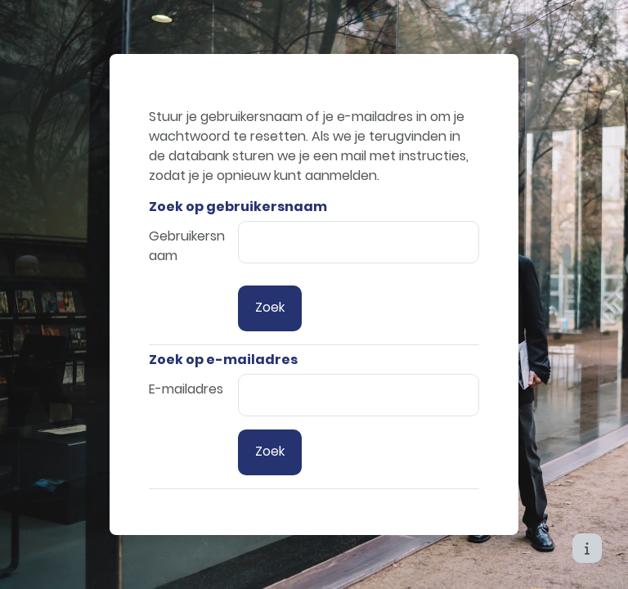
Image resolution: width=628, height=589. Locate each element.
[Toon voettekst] (587, 548)
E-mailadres (186, 389)
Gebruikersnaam (187, 246)
